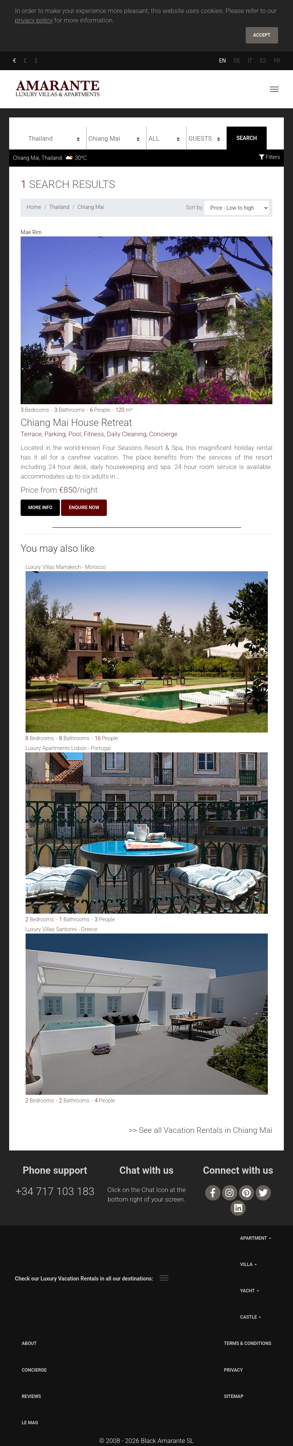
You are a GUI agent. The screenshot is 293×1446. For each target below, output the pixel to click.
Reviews (31, 1395)
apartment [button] (253, 1236)
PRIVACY (233, 1368)
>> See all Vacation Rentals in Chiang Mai (200, 1128)
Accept (261, 34)
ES (263, 60)
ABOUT (29, 1342)
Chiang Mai (90, 206)
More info (40, 506)
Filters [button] (269, 156)
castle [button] (248, 1315)
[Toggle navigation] (274, 88)
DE (236, 60)
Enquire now (84, 506)
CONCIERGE (34, 1368)
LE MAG (30, 1421)
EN (222, 60)
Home (34, 206)
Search (247, 137)
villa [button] (246, 1263)
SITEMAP (233, 1395)
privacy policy (34, 20)
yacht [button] (247, 1289)
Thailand (59, 206)
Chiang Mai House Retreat (76, 421)
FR (277, 60)
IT (250, 60)
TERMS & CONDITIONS (247, 1342)
